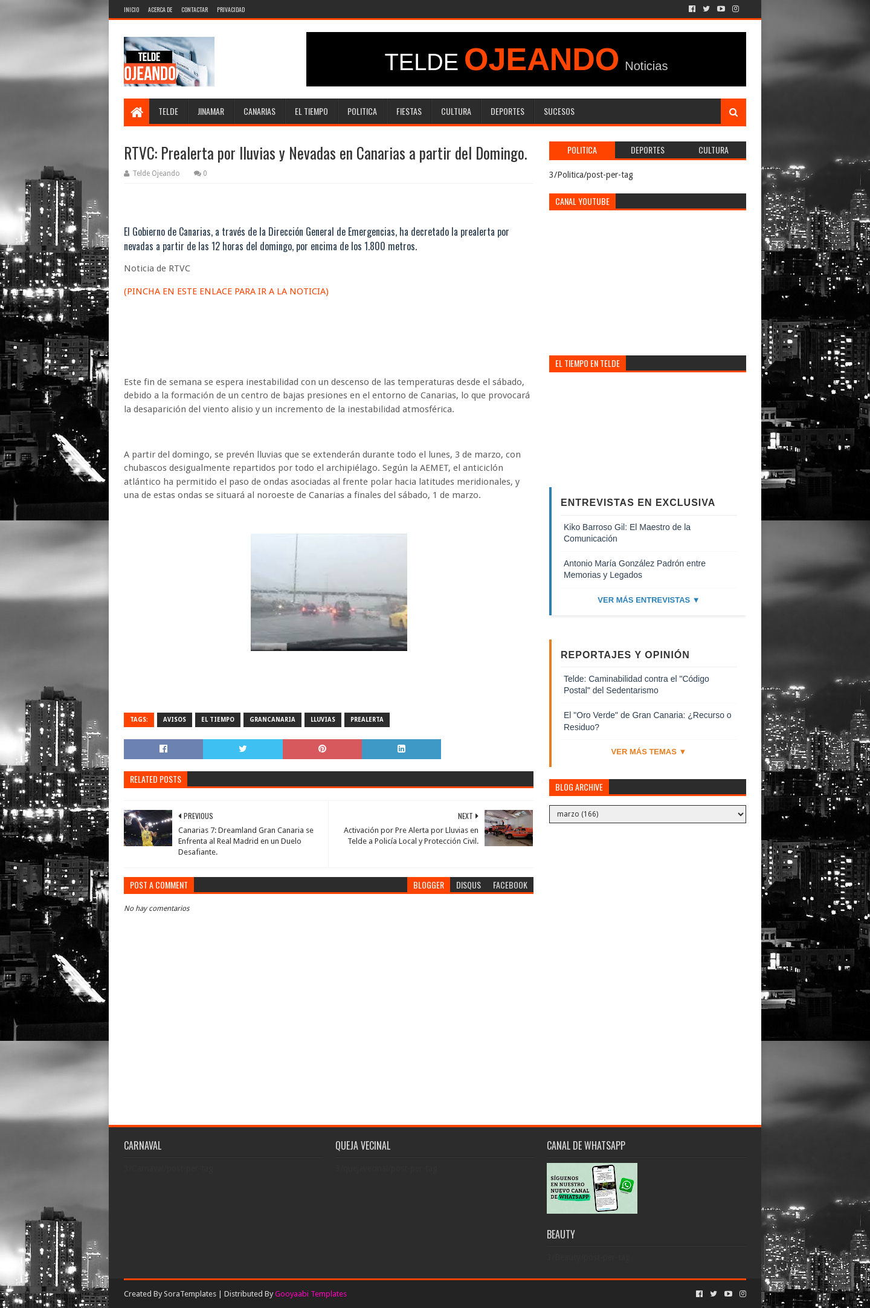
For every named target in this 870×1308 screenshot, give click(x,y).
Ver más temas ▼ (649, 751)
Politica (362, 111)
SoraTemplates (190, 1293)
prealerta (367, 719)
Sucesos (559, 111)
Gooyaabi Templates (311, 1293)
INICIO (131, 9)
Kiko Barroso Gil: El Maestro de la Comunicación (627, 533)
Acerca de (160, 9)
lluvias (323, 719)
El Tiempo (311, 111)
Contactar (194, 9)
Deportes (507, 111)
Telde (168, 111)
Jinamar (211, 111)
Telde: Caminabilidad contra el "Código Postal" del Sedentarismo (636, 685)
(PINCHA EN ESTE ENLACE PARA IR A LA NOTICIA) (226, 291)
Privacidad (231, 9)
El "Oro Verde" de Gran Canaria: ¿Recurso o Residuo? (648, 721)
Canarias (259, 111)
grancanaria (272, 719)
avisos (174, 719)
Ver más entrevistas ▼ (649, 599)
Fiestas (409, 111)
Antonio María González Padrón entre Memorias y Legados (635, 569)
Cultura (456, 111)
